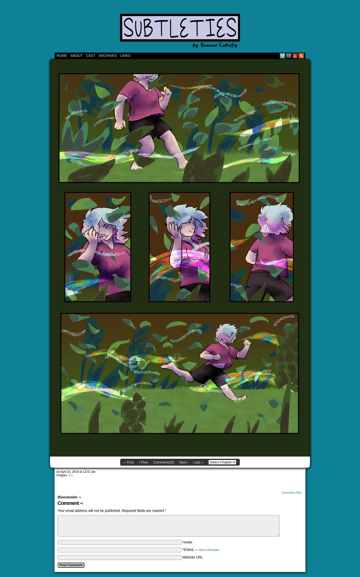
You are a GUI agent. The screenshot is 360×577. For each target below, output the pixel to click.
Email (289, 56)
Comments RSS (291, 492)
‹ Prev (143, 462)
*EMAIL (200, 550)
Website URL (192, 557)
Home (61, 56)
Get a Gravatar (209, 550)
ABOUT (76, 56)
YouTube (295, 56)
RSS (301, 56)
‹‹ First (129, 462)
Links (125, 56)
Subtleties (180, 28)
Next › (183, 462)
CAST (90, 56)
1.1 (70, 475)
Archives (108, 56)
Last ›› (199, 462)
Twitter (283, 56)
